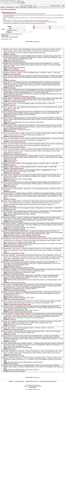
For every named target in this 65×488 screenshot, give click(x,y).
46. (2, 336)
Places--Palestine (30, 96)
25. (2, 193)
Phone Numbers (32, 387)
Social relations (20, 246)
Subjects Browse (14, 36)
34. (2, 255)
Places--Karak (27, 304)
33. (2, 248)
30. (2, 223)
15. (2, 138)
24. (2, 188)
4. (2, 72)
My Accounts (23, 7)
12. (2, 118)
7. (2, 89)
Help (35, 7)
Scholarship (27, 236)
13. (2, 125)
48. (2, 351)
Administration (14, 136)
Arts (11, 363)
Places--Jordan (20, 253)
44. (2, 327)
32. (2, 238)
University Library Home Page (31, 381)
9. (2, 103)
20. (2, 166)
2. (2, 56)
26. (2, 201)
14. (2, 133)
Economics (13, 54)
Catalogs (3, 7)
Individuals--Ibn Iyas (21, 154)
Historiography (20, 236)
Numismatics (19, 221)
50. (2, 365)
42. (2, 313)
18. (2, 156)
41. (2, 306)
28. (2, 211)
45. (2, 331)
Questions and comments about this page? (48, 381)
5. (2, 76)
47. (2, 343)
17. (2, 149)
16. (2, 143)
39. (2, 292)
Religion (18, 74)
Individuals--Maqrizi (29, 267)
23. (2, 182)
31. (2, 231)
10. (2, 106)
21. (2, 170)
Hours (17, 7)
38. (2, 284)
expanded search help (41, 20)
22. (2, 175)
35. (2, 262)
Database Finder (10, 7)
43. (2, 321)
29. (2, 217)
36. (2, 269)
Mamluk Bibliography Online (8, 12)
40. (2, 301)
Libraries (30, 7)
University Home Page (19, 381)
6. (2, 82)
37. (2, 275)
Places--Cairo (20, 260)
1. (2, 49)
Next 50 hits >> (36, 41)
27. (2, 208)
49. (2, 357)
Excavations (19, 304)
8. (2, 98)
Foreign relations (20, 61)
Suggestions (11, 381)
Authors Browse (5, 36)
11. (2, 112)
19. (2, 163)
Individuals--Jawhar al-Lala (38, 236)
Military (18, 173)
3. (2, 63)
